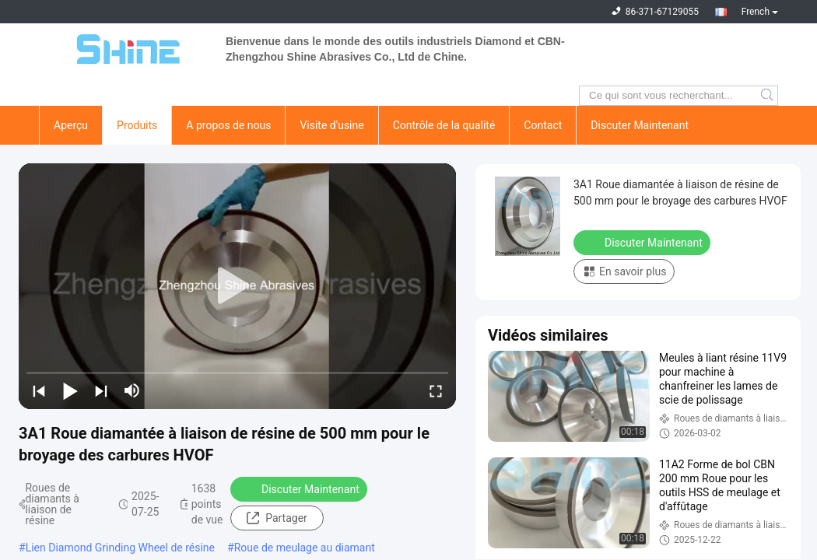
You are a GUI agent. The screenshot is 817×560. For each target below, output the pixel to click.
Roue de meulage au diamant (304, 547)
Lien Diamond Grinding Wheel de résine (120, 547)
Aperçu (71, 125)
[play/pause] (70, 390)
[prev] (38, 390)
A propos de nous (228, 125)
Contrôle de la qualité (444, 125)
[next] (101, 390)
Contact (543, 125)
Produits (137, 125)
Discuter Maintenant (640, 125)
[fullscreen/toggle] (435, 390)
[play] (237, 286)
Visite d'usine (331, 125)
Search (768, 96)
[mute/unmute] (132, 390)
